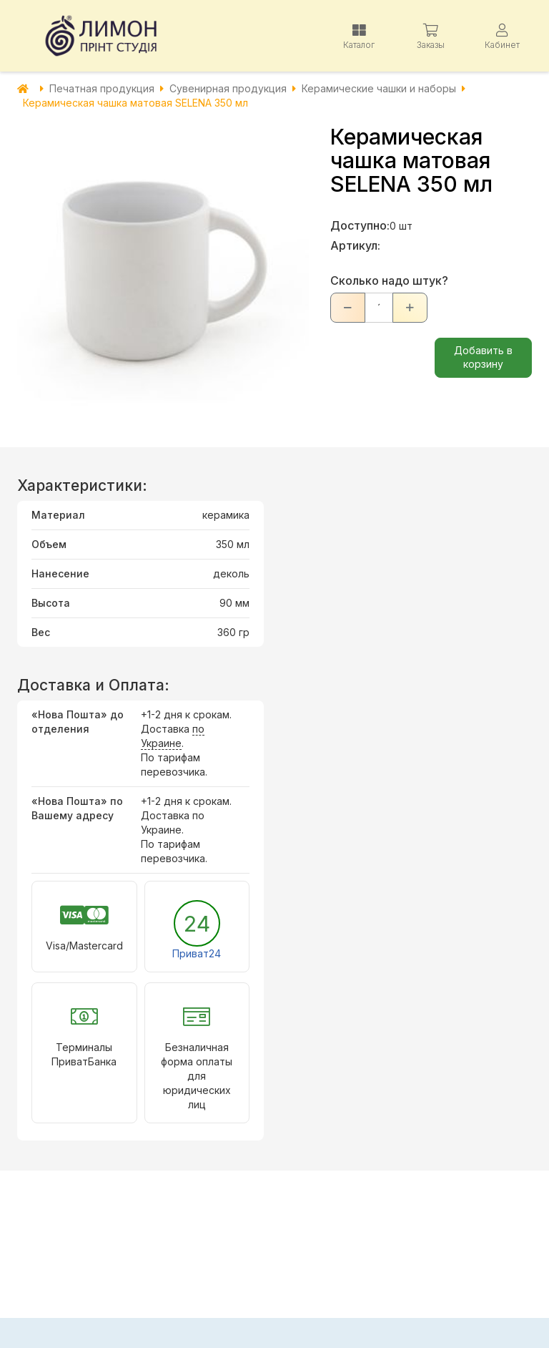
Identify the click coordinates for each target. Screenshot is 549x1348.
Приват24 (196, 953)
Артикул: (355, 245)
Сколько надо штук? (389, 280)
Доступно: (360, 225)
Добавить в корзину (483, 357)
